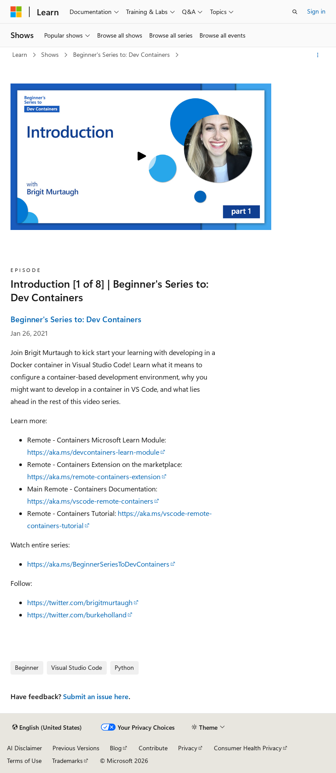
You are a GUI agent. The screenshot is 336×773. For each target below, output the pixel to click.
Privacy (187, 748)
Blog (116, 748)
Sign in (316, 11)
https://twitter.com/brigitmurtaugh (80, 602)
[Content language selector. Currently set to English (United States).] (47, 728)
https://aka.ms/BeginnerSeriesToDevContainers (98, 563)
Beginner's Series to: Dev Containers (122, 54)
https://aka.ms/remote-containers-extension (94, 476)
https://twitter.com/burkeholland (76, 614)
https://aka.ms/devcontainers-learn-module (93, 451)
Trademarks (67, 760)
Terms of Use (24, 760)
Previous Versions (75, 748)
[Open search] (295, 12)
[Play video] (141, 157)
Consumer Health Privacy (248, 748)
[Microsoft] (16, 11)
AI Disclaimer (24, 748)
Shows (50, 54)
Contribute (153, 748)
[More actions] (318, 55)
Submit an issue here (96, 696)
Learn (20, 54)
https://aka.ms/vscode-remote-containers (90, 500)
